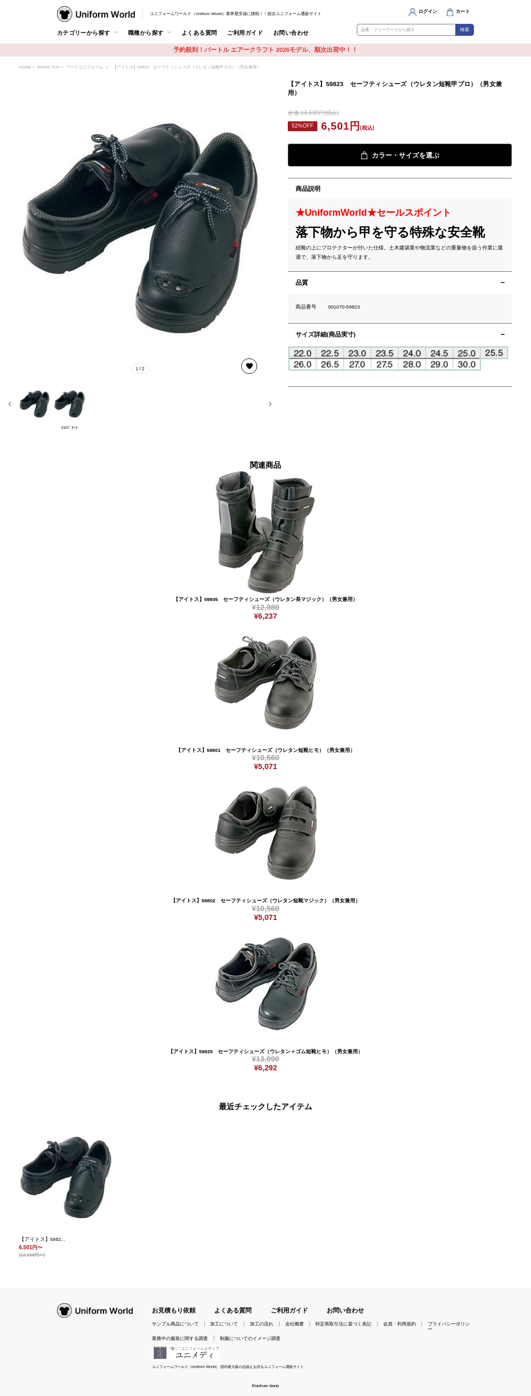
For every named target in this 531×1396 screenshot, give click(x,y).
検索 (465, 29)
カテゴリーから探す (83, 33)
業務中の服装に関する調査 (180, 1338)
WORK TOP (48, 67)
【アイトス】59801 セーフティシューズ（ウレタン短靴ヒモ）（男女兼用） (265, 750)
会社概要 (294, 1324)
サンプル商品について (175, 1324)
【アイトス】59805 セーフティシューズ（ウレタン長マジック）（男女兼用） (265, 599)
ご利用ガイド (245, 33)
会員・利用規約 (399, 1324)
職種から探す (146, 33)
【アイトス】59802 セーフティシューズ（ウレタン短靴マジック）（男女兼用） (265, 900)
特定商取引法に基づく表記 (343, 1324)
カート (463, 11)
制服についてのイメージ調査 (250, 1338)
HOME (25, 67)
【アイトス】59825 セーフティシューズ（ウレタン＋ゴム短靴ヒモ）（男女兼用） (265, 1051)
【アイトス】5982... (42, 1239)
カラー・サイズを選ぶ (399, 155)
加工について (224, 1324)
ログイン (427, 11)
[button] (9, 404)
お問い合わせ (291, 33)
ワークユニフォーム (84, 67)
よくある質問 (199, 33)
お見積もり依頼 (173, 1310)
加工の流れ (261, 1324)
